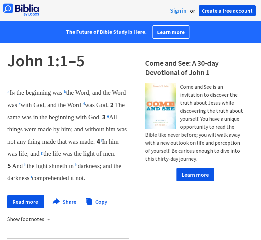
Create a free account (227, 10)
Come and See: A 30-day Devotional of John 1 (182, 67)
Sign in (178, 10)
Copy (96, 200)
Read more (26, 201)
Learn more (171, 32)
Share (64, 201)
